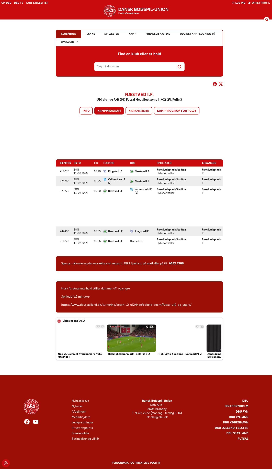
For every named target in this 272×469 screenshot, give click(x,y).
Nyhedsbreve (80, 400)
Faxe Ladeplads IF (211, 171)
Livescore (69, 42)
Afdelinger (79, 411)
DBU (245, 400)
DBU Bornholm (236, 406)
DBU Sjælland (237, 433)
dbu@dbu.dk (159, 417)
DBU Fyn (242, 411)
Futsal (243, 438)
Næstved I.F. (142, 171)
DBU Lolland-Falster (231, 427)
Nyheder (77, 406)
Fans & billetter (37, 3)
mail (150, 263)
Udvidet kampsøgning (197, 34)
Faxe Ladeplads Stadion (171, 170)
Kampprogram (109, 111)
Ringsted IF (115, 171)
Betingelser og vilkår (85, 438)
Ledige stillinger (82, 422)
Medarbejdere (81, 417)
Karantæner (139, 111)
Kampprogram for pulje (176, 111)
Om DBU (6, 3)
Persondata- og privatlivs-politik (136, 463)
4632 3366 (176, 263)
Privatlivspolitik (82, 427)
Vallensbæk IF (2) (116, 181)
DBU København (235, 422)
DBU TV (18, 3)
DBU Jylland (238, 417)
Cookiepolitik (80, 433)
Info (86, 111)
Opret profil (259, 2)
